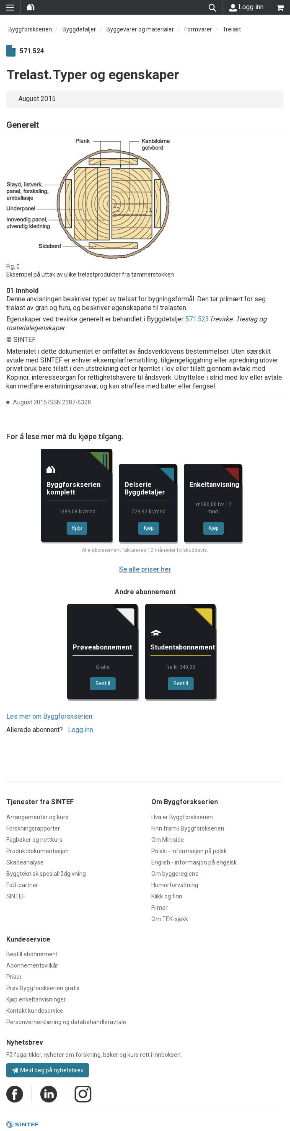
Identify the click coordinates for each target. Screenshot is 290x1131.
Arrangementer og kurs (37, 817)
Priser (14, 976)
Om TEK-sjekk (169, 919)
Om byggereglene (175, 873)
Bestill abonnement (32, 954)
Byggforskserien (30, 29)
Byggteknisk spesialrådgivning (46, 873)
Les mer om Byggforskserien (49, 716)
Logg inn (246, 7)
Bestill (103, 683)
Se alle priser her (145, 569)
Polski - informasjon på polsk (189, 851)
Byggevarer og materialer (140, 29)
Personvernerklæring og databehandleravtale (66, 1022)
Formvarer (198, 29)
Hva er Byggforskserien (182, 817)
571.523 (197, 319)
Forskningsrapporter (33, 828)
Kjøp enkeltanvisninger (36, 999)
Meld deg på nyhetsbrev (47, 1070)
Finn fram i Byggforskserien (187, 828)
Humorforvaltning (174, 885)
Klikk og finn (166, 896)
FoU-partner (22, 885)
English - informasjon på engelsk (194, 862)
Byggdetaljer (79, 29)
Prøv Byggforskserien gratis (43, 988)
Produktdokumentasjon (37, 851)
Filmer (159, 907)
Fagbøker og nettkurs (34, 839)
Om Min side (167, 839)
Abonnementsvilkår (32, 965)
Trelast (232, 29)
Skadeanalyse (25, 862)
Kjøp (77, 528)
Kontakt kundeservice (34, 1010)
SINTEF (15, 896)
